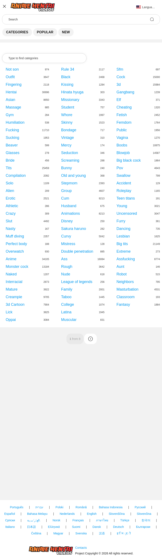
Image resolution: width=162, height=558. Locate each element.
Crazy (11, 213)
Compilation (16, 175)
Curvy (66, 236)
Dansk (97, 526)
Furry (120, 221)
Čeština (36, 533)
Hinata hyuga (72, 92)
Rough (66, 266)
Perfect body (16, 244)
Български (143, 526)
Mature (12, 289)
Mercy (66, 145)
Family (66, 289)
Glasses (12, 153)
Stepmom (69, 183)
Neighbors (125, 282)
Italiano (10, 526)
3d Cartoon (15, 304)
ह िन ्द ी (124, 533)
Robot (121, 274)
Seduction (69, 153)
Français (78, 520)
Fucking (12, 130)
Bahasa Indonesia (111, 507)
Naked (11, 274)
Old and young (73, 175)
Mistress (68, 244)
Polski (59, 507)
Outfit (10, 77)
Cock (120, 77)
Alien (10, 191)
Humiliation (15, 122)
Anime (11, 259)
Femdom (123, 122)
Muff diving (15, 236)
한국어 (146, 520)
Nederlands (67, 513)
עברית (39, 507)
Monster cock (17, 266)
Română (81, 507)
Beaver (12, 145)
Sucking (12, 137)
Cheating (124, 107)
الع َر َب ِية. (33, 520)
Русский (140, 507)
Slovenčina (144, 513)
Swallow (123, 175)
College (67, 304)
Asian (10, 100)
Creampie (14, 297)
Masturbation (127, 289)
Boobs (121, 145)
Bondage (68, 130)
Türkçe (124, 520)
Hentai (11, 92)
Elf (118, 100)
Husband (68, 206)
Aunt (120, 266)
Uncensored (126, 213)
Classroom (125, 297)
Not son (12, 69)
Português (16, 507)
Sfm (119, 69)
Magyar (58, 533)
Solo (9, 183)
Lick (9, 312)
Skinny (67, 122)
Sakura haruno (73, 229)
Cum (65, 198)
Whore (66, 115)
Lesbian (123, 236)
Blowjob (123, 153)
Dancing (123, 229)
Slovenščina (117, 513)
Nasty (10, 229)
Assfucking (125, 259)
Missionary (70, 100)
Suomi (76, 526)
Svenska (81, 533)
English (92, 513)
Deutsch (118, 526)
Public (121, 130)
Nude (65, 274)
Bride (10, 160)
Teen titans (125, 198)
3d (118, 84)
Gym (10, 115)
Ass (64, 259)
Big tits (122, 244)
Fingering (14, 84)
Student (67, 107)
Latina (66, 312)
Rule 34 (67, 69)
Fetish (121, 115)
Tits (9, 168)
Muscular (69, 320)
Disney (67, 221)
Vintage (67, 137)
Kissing (67, 84)
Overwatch (15, 251)
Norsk (56, 520)
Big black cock (128, 160)
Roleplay (123, 191)
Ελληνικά (54, 526)
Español (9, 513)
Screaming (70, 160)
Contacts (81, 547)
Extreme (123, 251)
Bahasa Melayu (37, 513)
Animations (70, 213)
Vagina (122, 137)
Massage (13, 107)
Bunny (66, 168)
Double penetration (77, 251)
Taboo (66, 297)
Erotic (10, 198)
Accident (123, 183)
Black (65, 77)
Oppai (11, 320)
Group (66, 191)
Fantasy (123, 304)
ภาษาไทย (102, 520)
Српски (10, 520)
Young (121, 206)
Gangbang (125, 92)
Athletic (12, 206)
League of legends (76, 282)
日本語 (31, 526)
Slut (9, 221)
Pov (119, 168)
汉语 (102, 533)
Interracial (14, 282)
